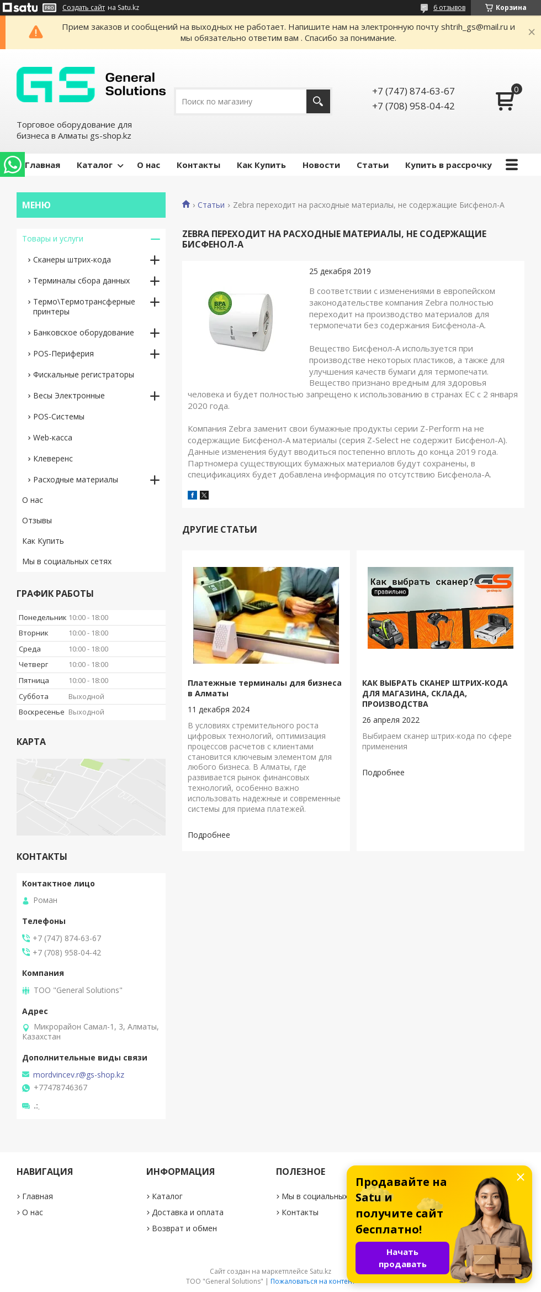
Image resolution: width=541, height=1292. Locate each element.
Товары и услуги (52, 238)
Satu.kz (320, 1271)
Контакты (198, 164)
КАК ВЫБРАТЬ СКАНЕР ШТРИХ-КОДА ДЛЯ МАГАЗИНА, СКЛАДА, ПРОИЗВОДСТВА (435, 693)
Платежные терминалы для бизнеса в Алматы (265, 687)
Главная (42, 164)
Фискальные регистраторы (83, 374)
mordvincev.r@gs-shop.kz (78, 1075)
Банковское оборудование (83, 332)
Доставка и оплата (188, 1212)
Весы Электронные (69, 395)
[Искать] (318, 101)
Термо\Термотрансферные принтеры (84, 306)
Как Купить (261, 164)
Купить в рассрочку (448, 164)
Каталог (95, 164)
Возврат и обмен (184, 1228)
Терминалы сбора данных (81, 280)
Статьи (373, 164)
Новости (321, 164)
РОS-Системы (58, 416)
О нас (148, 164)
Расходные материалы (75, 479)
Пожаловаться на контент (312, 1281)
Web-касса (52, 437)
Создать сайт (83, 8)
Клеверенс (53, 458)
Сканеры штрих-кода (72, 259)
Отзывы (37, 520)
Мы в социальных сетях (67, 561)
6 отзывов (449, 7)
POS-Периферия (63, 353)
